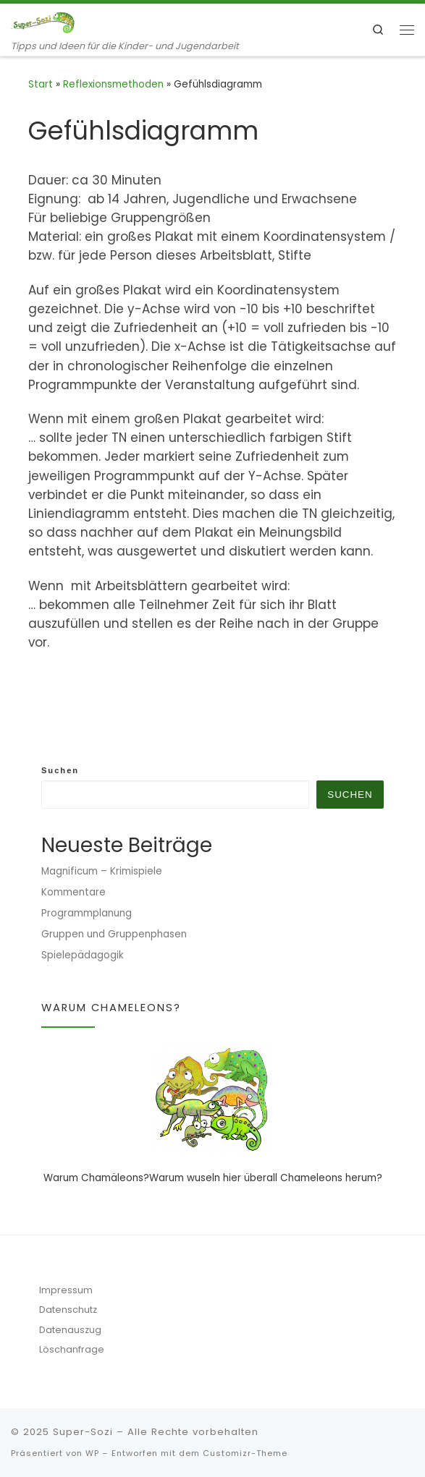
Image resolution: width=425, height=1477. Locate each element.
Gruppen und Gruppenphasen (114, 934)
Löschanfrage (71, 1349)
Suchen (60, 770)
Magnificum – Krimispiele (101, 871)
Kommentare (73, 892)
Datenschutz (68, 1309)
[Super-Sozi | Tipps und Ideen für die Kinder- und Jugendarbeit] (43, 21)
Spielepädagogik (82, 955)
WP (92, 1453)
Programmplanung (86, 913)
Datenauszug (70, 1330)
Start (40, 84)
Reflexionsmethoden (113, 84)
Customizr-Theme (245, 1453)
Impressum (66, 1290)
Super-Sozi (83, 1432)
